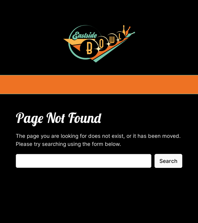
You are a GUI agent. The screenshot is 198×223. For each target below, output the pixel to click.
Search (168, 161)
